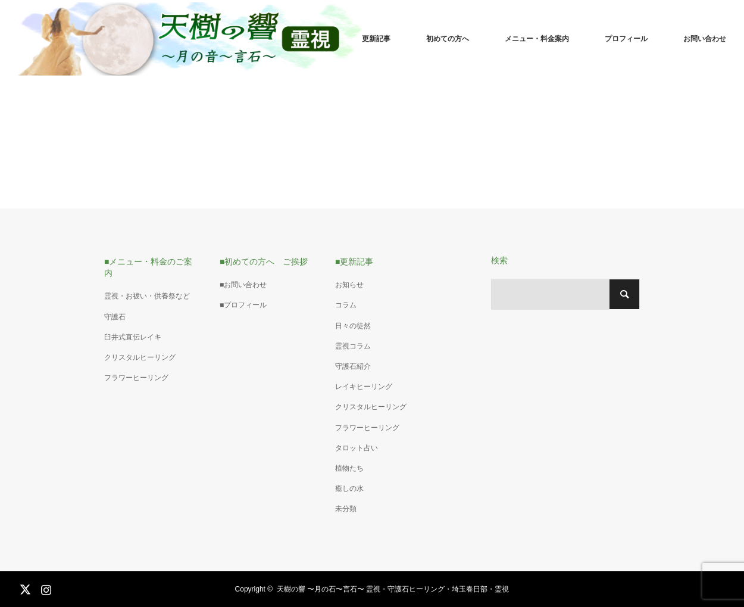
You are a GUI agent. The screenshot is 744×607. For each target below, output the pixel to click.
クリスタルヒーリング (140, 357)
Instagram (45, 587)
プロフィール (626, 39)
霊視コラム (353, 346)
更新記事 (376, 39)
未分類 (346, 509)
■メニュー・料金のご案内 (148, 267)
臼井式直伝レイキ (132, 337)
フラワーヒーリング (136, 377)
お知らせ (349, 285)
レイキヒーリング (363, 386)
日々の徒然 (353, 326)
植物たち (349, 468)
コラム (346, 305)
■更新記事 (354, 261)
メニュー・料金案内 (537, 39)
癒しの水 (349, 488)
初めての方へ (447, 39)
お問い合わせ (704, 39)
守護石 (115, 317)
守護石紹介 (353, 366)
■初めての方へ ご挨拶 (264, 261)
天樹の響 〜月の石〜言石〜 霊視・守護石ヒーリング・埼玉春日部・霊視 (393, 589)
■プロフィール (243, 305)
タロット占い (356, 448)
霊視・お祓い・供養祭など (147, 296)
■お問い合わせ (243, 285)
